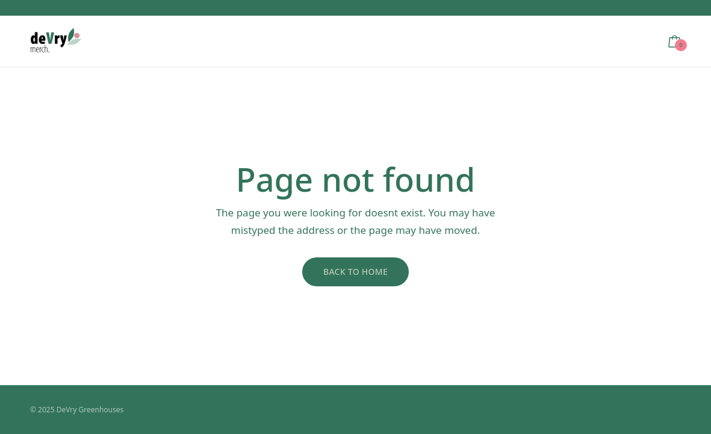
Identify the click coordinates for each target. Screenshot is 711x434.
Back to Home (355, 271)
